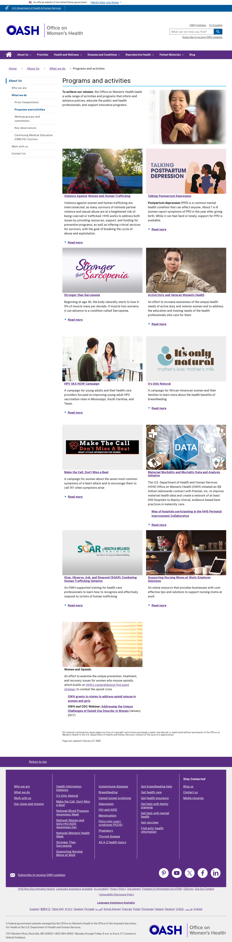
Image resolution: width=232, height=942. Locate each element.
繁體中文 (45, 909)
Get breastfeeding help (156, 786)
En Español (215, 25)
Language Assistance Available (74, 888)
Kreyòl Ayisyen (112, 909)
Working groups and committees (27, 118)
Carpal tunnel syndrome (115, 798)
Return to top (38, 762)
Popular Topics (109, 779)
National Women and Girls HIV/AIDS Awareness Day (70, 824)
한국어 (68, 909)
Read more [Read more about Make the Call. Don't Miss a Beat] (75, 497)
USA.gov (188, 888)
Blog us (188, 786)
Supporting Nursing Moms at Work (69, 853)
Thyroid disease (109, 836)
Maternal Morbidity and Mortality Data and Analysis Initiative (184, 474)
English (198, 909)
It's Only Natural (159, 383)
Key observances (25, 127)
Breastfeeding (108, 792)
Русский (89, 909)
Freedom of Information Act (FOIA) (162, 888)
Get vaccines (149, 822)
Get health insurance (155, 798)
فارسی (188, 909)
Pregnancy (106, 830)
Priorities (42, 54)
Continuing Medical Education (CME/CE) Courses (33, 137)
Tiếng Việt (57, 909)
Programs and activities (29, 109)
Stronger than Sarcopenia (82, 295)
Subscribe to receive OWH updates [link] (41, 875)
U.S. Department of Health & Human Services (36, 8)
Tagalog (78, 909)
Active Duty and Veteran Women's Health (176, 295)
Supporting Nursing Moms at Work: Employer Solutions (179, 579)
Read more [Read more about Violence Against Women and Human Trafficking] (75, 242)
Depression (106, 804)
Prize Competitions (26, 102)
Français (127, 909)
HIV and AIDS (108, 810)
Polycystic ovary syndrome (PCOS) (111, 823)
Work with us (20, 146)
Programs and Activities (72, 779)
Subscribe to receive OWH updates (202, 37)
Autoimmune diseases (113, 786)
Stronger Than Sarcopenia (66, 844)
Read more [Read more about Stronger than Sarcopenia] (75, 320)
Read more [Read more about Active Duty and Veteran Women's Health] (159, 324)
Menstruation (107, 815)
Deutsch (170, 909)
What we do (19, 95)
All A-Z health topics (112, 842)
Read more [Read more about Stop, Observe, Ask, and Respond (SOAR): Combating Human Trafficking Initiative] (75, 605)
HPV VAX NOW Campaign (81, 383)
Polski (136, 909)
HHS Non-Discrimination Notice (36, 888)
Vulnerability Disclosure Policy (116, 894)
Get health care (151, 792)
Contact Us (19, 153)
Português (148, 909)
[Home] (44, 36)
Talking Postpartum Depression (169, 196)
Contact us (190, 792)
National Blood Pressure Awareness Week (72, 812)
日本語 (180, 909)
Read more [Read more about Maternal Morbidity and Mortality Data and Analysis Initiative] (159, 525)
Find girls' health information (152, 830)
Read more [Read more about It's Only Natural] (159, 408)
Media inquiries (193, 798)
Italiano (159, 909)
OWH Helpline (198, 25)
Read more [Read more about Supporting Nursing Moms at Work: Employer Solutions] (159, 605)
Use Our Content (204, 888)
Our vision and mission (29, 804)
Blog (192, 54)
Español (34, 909)
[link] (14, 875)
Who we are (19, 87)
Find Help (147, 779)
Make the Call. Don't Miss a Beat (86, 472)
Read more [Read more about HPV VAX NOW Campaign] (75, 412)
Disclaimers (134, 888)
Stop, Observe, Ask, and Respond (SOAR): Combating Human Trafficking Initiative (100, 579)
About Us (15, 81)
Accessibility (101, 888)
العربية (98, 909)
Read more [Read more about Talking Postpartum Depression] (159, 229)
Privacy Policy (118, 888)
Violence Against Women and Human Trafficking (97, 196)
